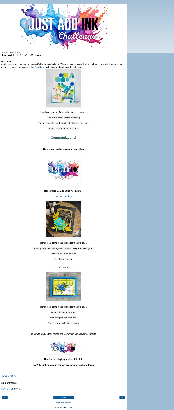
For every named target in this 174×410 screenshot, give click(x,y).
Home (63, 398)
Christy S (63, 267)
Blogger (68, 407)
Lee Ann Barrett (38, 67)
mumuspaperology (63, 196)
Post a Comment (10, 388)
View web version (63, 403)
